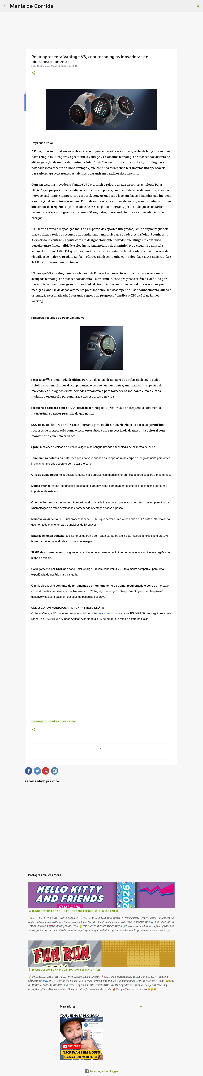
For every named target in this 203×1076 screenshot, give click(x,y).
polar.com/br (105, 613)
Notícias (54, 721)
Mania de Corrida (31, 6)
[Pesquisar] (198, 6)
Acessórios (39, 721)
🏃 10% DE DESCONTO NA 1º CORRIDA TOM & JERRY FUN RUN (64, 969)
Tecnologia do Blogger (101, 1071)
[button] (33, 73)
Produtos (69, 721)
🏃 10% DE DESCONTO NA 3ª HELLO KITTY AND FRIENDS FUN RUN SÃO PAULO (73, 911)
